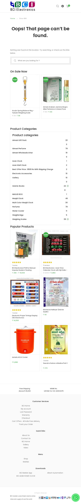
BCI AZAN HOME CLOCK (26, 476)
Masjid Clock (40, 198)
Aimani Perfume (40, 149)
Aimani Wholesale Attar (40, 155)
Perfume (40, 207)
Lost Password (26, 412)
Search (57, 6)
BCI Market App (26, 473)
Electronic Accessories (40, 173)
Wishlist (26, 462)
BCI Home (26, 406)
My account (26, 409)
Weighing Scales (39, 219)
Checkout (26, 418)
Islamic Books (39, 188)
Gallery (40, 180)
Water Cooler (40, 211)
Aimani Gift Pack (40, 142)
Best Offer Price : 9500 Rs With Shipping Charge (40, 169)
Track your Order (26, 424)
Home (12, 18)
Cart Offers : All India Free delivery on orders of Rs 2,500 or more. (26, 421)
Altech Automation (55, 473)
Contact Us (26, 438)
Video (26, 447)
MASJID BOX (40, 194)
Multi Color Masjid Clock (40, 203)
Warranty (26, 415)
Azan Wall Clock (40, 165)
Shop (26, 459)
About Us (26, 435)
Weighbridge (40, 215)
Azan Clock (40, 161)
